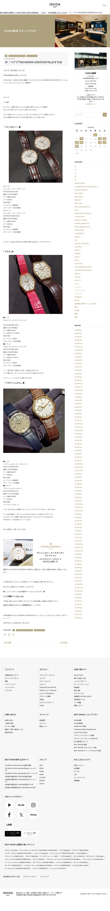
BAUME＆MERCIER (81, 190)
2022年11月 (79, 467)
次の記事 (63, 643)
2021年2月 (78, 537)
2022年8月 (78, 477)
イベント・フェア (10, 684)
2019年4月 (78, 611)
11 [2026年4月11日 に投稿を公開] (100, 138)
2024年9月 (78, 394)
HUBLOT (77, 237)
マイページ (44, 714)
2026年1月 (78, 340)
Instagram (9, 634)
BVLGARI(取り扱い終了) (83, 207)
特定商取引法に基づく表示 (11, 876)
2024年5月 (78, 407)
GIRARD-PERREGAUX (82, 223)
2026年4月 (78, 330)
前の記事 (7, 643)
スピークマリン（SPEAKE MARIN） (43, 862)
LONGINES (78, 247)
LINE (9, 824)
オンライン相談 (10, 726)
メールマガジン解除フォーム (29, 834)
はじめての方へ (79, 675)
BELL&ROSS (79, 193)
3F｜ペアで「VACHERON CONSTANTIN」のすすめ (33, 62)
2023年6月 (78, 444)
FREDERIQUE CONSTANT (83, 213)
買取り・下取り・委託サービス (14, 729)
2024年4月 (78, 410)
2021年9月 (78, 514)
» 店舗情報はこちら (90, 104)
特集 (6, 681)
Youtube (9, 805)
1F (75, 166)
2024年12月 (79, 383)
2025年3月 (78, 373)
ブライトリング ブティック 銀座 (84, 735)
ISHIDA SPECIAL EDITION (47, 687)
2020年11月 (79, 547)
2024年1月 (78, 420)
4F (75, 176)
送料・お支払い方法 (80, 678)
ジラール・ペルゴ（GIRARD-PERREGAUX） (18, 859)
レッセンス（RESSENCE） (64, 862)
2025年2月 (78, 377)
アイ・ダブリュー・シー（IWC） (49, 856)
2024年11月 (79, 387)
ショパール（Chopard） (41, 853)
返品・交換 (77, 690)
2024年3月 (78, 414)
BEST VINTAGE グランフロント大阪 (85, 747)
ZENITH (77, 274)
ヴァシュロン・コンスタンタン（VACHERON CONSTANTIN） (38, 850)
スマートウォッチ (45, 681)
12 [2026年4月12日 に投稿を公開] (104, 138)
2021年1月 (78, 541)
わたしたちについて (82, 759)
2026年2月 (78, 337)
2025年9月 (78, 353)
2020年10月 (79, 551)
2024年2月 (78, 417)
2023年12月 (79, 424)
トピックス (8, 690)
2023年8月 (78, 437)
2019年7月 (78, 601)
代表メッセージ (79, 765)
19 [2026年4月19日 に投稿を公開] (104, 142)
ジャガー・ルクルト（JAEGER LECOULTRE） (18, 853)
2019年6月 (78, 604)
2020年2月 (78, 577)
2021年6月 (78, 524)
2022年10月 (79, 470)
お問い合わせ (9, 720)
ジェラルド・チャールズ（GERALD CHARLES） (38, 865)
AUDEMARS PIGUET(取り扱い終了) (86, 187)
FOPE (76, 210)
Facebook (4, 634)
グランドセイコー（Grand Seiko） (92, 859)
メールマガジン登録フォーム (13, 834)
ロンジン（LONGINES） (81, 862)
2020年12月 (79, 544)
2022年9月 (78, 474)
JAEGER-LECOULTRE (82, 243)
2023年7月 (78, 440)
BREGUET (78, 200)
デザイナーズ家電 (44, 696)
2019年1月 (78, 618)
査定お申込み (9, 732)
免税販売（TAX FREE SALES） (83, 696)
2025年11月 (79, 347)
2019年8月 (78, 598)
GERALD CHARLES (81, 220)
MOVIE (41, 771)
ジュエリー (78, 287)
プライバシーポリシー (30, 876)
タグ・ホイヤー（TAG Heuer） (95, 856)
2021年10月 (79, 511)
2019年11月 (79, 588)
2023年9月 (78, 434)
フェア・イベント (32, 56)
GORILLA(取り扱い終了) (83, 227)
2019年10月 (79, 591)
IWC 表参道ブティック (81, 741)
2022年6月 (78, 484)
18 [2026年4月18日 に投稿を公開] (100, 142)
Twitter (13, 634)
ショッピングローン (80, 681)
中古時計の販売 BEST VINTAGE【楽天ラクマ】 (19, 784)
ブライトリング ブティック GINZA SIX (86, 738)
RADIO (41, 774)
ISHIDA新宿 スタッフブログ (57, 12)
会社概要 (76, 768)
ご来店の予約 (9, 723)
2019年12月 (79, 584)
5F (75, 180)
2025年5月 (78, 367)
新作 (76, 307)
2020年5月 (78, 568)
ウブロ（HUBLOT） (66, 856)
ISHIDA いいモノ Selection (48, 690)
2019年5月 (78, 608)
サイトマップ (44, 876)
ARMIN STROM (79, 183)
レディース (78, 294)
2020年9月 (78, 554)
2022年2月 (78, 497)
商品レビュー (43, 726)
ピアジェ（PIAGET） (39, 859)
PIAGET (77, 257)
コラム (77, 284)
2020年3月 (78, 574)
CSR (75, 774)
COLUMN (42, 777)
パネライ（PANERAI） (31, 856)
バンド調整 (77, 702)
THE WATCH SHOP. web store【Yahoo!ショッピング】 (20, 769)
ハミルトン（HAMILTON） (40, 868)
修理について (78, 705)
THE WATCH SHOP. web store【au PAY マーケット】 (21, 773)
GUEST (41, 783)
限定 (76, 317)
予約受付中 (78, 297)
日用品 (41, 699)
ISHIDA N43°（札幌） (80, 726)
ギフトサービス (79, 693)
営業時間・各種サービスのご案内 (85, 304)
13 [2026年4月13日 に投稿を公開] (77, 142)
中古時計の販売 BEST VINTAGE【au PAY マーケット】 (20, 780)
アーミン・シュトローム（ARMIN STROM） (18, 862)
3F (6, 56)
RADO (77, 260)
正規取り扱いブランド (12, 675)
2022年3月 (78, 494)
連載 (76, 314)
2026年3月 (78, 333)
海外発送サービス (79, 699)
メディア (43, 759)
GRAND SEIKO (79, 230)
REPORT (42, 780)
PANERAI (78, 253)
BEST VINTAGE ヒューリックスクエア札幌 (87, 750)
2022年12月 (79, 464)
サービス (76, 771)
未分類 (77, 310)
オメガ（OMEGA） (81, 853)
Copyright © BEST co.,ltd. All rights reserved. (93, 894)
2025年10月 (79, 350)
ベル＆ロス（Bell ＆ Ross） (80, 865)
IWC (76, 240)
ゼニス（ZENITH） (79, 856)
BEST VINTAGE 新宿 (80, 744)
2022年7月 (78, 481)
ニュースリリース (79, 777)
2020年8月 (78, 557)
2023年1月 (78, 460)
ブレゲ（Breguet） (64, 850)
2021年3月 (78, 534)
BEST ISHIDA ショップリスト (86, 714)
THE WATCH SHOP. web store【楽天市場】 (18, 765)
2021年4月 (78, 531)
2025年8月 (78, 357)
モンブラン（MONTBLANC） (13, 865)
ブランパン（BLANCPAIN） (80, 850)
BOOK (41, 768)
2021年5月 (78, 527)
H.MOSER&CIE (79, 233)
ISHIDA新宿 (32, 80)
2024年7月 (78, 400)
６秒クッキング (8, 378)
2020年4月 (78, 571)
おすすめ (78, 277)
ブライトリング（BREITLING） (14, 856)
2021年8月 (78, 517)
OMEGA (77, 250)
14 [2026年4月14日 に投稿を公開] (81, 142)
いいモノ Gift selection (46, 693)
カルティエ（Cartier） (11, 850)
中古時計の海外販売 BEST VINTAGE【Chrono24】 (20, 787)
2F (75, 170)
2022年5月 (78, 487)
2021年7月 (78, 521)
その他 (41, 705)
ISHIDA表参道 (78, 723)
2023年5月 (78, 447)
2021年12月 (79, 504)
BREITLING (78, 203)
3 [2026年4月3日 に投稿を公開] (95, 135)
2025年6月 (78, 363)
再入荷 (77, 300)
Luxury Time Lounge (80, 732)
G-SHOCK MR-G (80, 217)
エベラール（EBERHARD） (62, 865)
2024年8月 (78, 397)
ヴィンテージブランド (12, 678)
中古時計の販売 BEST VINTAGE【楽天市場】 (18, 776)
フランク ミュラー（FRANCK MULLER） (62, 853)
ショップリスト (10, 687)
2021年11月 (79, 507)
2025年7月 (78, 360)
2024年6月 (78, 404)
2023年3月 (78, 454)
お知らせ (78, 280)
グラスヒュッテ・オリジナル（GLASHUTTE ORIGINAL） (64, 859)
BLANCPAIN (79, 197)
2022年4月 (78, 490)
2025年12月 (79, 343)
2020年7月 (78, 561)
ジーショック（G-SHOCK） (58, 868)
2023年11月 (79, 427)
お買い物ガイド (80, 669)
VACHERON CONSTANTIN (17, 56)
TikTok (33, 814)
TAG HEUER (78, 263)
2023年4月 (78, 450)
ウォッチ (42, 678)
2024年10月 (79, 390)
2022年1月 (78, 501)
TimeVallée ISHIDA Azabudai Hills (85, 729)
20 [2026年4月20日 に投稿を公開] (77, 146)
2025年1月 (78, 380)
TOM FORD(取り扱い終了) (83, 267)
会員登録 (42, 720)
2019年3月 (78, 614)
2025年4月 (78, 370)
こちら (34, 605)
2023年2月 (78, 457)
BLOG (21, 805)
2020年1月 (78, 581)
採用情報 (76, 780)
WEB (41, 765)
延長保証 (76, 687)
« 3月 (77, 153)
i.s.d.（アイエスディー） (46, 702)
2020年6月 (78, 564)
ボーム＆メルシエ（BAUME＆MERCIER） (17, 868)
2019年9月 (78, 594)
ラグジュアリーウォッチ (47, 675)
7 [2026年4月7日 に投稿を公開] (81, 138)
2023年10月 (79, 430)
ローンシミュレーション (81, 684)
